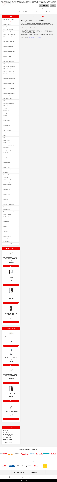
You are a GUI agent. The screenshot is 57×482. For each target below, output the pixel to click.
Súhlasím (53, 5)
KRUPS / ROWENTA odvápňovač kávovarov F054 (11, 314)
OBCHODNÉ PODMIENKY (24, 11)
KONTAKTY (16, 11)
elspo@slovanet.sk (7, 439)
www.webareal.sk (32, 480)
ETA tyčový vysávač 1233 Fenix (11, 357)
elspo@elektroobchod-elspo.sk (35, 37)
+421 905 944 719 (32, 472)
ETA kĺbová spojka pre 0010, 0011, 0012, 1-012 (11, 337)
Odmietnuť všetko (44, 5)
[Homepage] (8, 11)
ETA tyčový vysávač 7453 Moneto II (11, 411)
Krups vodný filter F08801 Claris (11, 295)
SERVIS (12, 11)
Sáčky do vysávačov (37, 16)
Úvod (32, 16)
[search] (42, 9)
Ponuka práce (45, 11)
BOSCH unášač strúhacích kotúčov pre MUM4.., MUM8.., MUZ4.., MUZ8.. (10, 258)
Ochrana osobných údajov (35, 11)
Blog (50, 11)
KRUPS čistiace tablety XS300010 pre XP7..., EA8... (11, 277)
